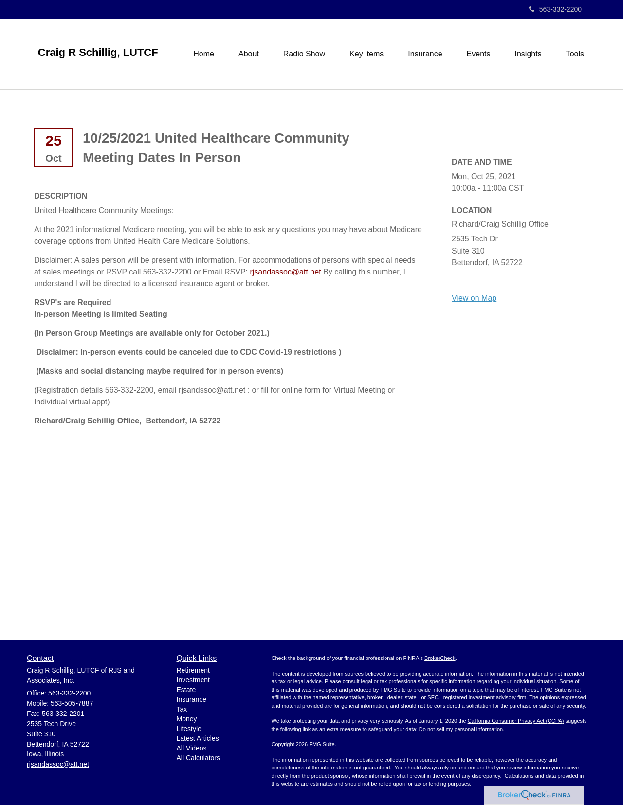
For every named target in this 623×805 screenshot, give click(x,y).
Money (187, 719)
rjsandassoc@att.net (285, 272)
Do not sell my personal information (461, 729)
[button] (248, 54)
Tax (182, 709)
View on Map (474, 298)
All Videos (192, 748)
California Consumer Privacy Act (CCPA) (516, 721)
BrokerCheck (440, 658)
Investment (193, 680)
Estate (186, 690)
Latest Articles (198, 738)
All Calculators (198, 758)
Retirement (193, 670)
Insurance (191, 699)
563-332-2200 (555, 9)
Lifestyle (189, 728)
